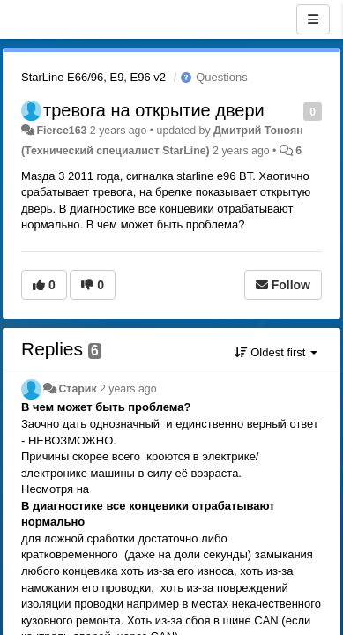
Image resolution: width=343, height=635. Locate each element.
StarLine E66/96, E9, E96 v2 (93, 77)
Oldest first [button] (276, 352)
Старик (77, 389)
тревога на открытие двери (154, 110)
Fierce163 (61, 130)
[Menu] (313, 19)
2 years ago (128, 389)
